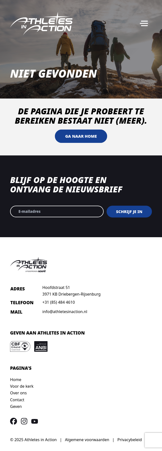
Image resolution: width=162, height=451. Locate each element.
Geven (16, 406)
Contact (17, 399)
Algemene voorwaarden (87, 439)
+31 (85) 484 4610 (58, 302)
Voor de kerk (21, 386)
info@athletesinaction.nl (64, 311)
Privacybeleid (129, 439)
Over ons (18, 393)
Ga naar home (81, 136)
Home (15, 379)
